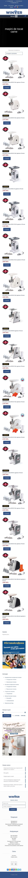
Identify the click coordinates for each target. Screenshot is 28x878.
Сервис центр (14, 857)
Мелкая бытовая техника (10, 696)
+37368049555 (10, 1)
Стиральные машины (10, 691)
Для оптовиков (14, 837)
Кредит (11, 7)
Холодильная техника (11, 679)
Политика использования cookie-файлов (14, 845)
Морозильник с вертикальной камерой (14, 824)
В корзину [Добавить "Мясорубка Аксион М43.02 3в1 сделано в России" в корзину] (7, 513)
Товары (5, 5)
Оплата (14, 839)
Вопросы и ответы (19, 5)
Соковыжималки (10, 700)
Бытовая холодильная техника (12, 684)
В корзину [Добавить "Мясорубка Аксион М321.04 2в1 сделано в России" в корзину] (7, 265)
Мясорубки (8, 698)
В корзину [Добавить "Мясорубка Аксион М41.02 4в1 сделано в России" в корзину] (7, 406)
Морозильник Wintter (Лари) (14, 825)
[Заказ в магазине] (14, 53)
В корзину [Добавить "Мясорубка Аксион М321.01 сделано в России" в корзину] (7, 194)
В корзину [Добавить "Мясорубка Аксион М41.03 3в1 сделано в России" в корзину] (7, 442)
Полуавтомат (9, 693)
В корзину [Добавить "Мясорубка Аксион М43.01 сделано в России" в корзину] (7, 477)
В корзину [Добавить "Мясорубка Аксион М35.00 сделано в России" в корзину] (7, 335)
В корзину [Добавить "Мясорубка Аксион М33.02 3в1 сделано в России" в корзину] (7, 300)
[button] (12, 16)
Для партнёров (14, 835)
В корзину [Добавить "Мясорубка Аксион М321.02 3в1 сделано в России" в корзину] (7, 229)
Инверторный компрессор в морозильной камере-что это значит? (13, 768)
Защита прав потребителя (14, 844)
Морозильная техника (11, 682)
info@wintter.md (14, 2)
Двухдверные (14, 822)
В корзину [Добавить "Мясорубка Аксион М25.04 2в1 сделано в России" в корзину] (7, 123)
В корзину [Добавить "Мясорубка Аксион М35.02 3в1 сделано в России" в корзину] (7, 371)
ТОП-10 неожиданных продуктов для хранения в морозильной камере (12, 780)
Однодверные (14, 821)
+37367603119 (19, 1)
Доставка (14, 838)
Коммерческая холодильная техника (13, 677)
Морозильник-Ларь (9, 703)
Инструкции (11, 5)
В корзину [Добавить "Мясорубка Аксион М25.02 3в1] (7, 87)
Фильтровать (7, 715)
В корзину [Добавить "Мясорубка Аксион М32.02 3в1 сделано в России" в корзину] (7, 158)
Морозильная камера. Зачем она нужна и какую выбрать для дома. (13, 785)
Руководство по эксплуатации (14, 841)
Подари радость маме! (9, 776)
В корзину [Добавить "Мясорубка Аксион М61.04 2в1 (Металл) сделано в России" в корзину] (7, 622)
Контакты (14, 855)
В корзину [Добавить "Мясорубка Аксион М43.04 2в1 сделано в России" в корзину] (7, 548)
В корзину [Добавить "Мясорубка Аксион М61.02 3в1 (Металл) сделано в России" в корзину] (7, 585)
